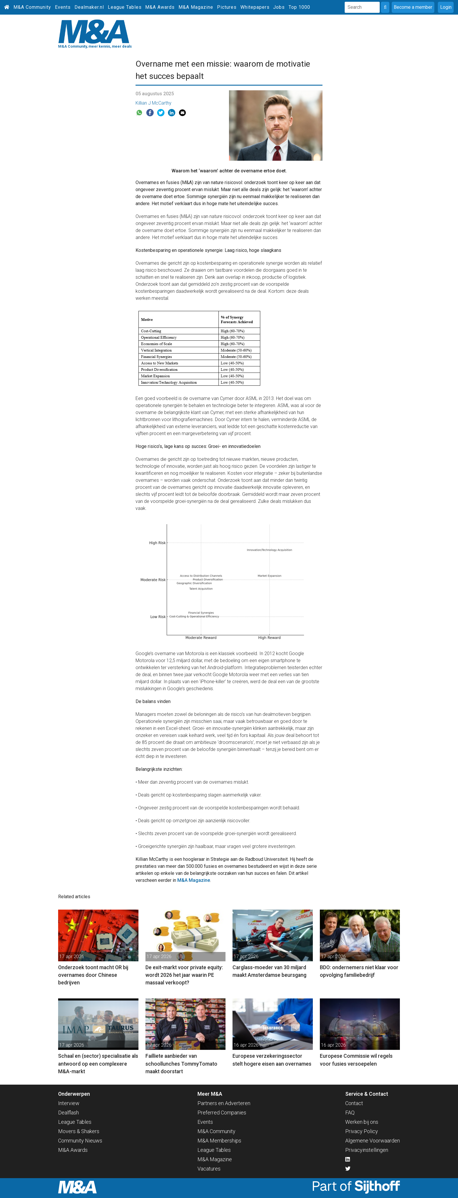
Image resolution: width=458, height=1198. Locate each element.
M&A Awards (160, 7)
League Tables (125, 7)
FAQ (350, 1112)
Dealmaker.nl (89, 7)
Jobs (279, 7)
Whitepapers (255, 7)
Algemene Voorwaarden (372, 1141)
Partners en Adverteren (223, 1103)
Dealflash (68, 1112)
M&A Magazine (195, 7)
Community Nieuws (80, 1141)
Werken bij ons (361, 1122)
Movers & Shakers (78, 1131)
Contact (354, 1103)
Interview (68, 1103)
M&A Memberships (219, 1141)
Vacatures (209, 1169)
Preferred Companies (221, 1112)
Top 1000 (299, 7)
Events (63, 7)
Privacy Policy (361, 1131)
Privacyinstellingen (366, 1150)
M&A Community (32, 7)
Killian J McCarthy (153, 103)
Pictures (227, 7)
